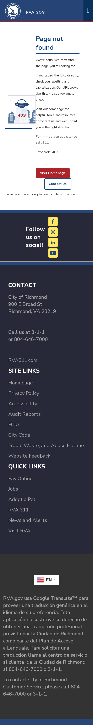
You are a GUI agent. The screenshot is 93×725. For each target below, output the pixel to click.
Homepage (20, 382)
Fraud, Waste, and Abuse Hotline (46, 445)
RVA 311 (18, 509)
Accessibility (22, 403)
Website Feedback (29, 456)
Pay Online (20, 478)
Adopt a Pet (21, 499)
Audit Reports (24, 414)
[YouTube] (53, 252)
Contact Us (58, 184)
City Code (19, 435)
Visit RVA (19, 530)
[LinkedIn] (53, 242)
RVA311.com (22, 360)
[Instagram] (53, 231)
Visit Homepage (53, 173)
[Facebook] (53, 221)
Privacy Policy (23, 393)
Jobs (13, 489)
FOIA (14, 424)
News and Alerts (27, 520)
